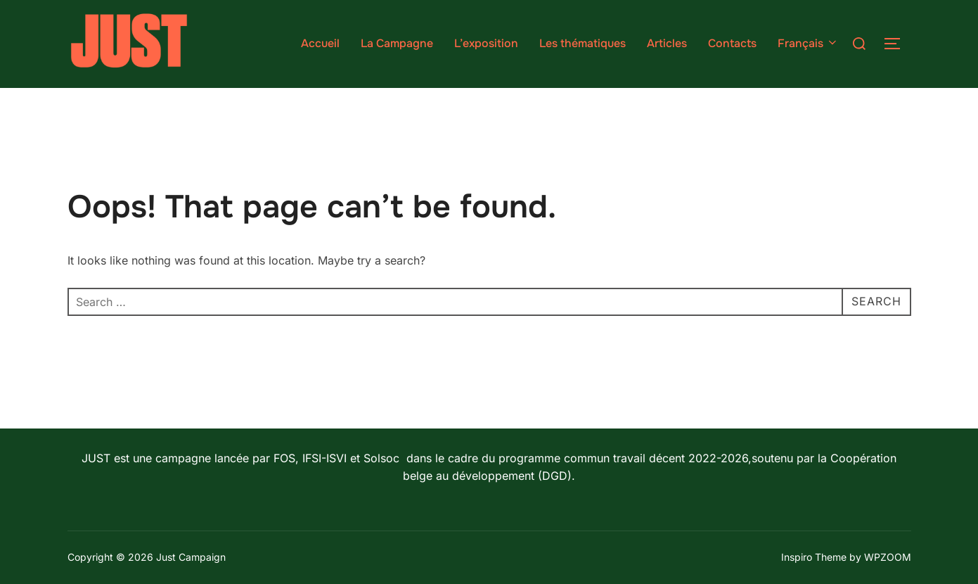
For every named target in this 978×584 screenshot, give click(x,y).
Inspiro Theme (814, 557)
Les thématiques (582, 43)
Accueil (320, 43)
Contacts (732, 43)
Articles (667, 43)
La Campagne (397, 43)
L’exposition (486, 43)
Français (808, 43)
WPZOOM (887, 557)
